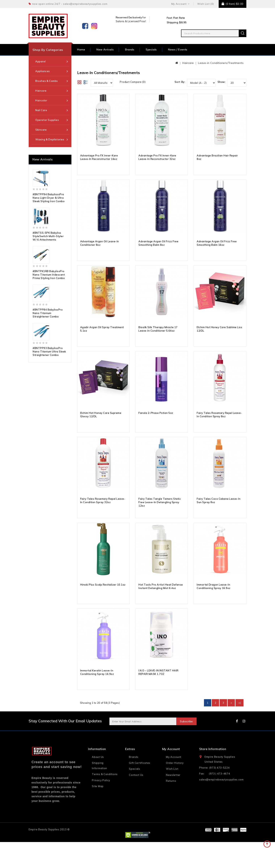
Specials (151, 49)
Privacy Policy (101, 789)
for (144, 17)
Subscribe (185, 730)
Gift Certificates (139, 771)
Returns (171, 789)
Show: (221, 81)
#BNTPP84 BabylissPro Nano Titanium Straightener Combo (48, 313)
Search (242, 33)
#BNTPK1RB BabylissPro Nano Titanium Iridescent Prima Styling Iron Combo (49, 275)
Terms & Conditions (105, 783)
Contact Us (136, 783)
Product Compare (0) (133, 81)
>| (239, 711)
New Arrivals (105, 49)
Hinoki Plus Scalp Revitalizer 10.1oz (103, 592)
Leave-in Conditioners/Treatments (220, 63)
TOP (267, 844)
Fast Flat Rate (176, 18)
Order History (175, 771)
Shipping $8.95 (177, 22)
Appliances (42, 71)
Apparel (40, 61)
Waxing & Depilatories (49, 139)
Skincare (41, 129)
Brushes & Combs (46, 80)
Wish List (172, 777)
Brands (129, 49)
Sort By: (180, 81)
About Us (98, 765)
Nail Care (41, 110)
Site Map (98, 794)
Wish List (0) (205, 3)
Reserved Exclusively (129, 17)
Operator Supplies (47, 119)
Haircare (41, 90)
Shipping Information (99, 774)
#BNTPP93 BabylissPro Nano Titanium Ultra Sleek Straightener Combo (49, 351)
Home (81, 49)
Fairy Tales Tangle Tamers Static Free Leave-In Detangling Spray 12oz (159, 509)
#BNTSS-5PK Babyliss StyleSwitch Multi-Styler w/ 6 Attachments (48, 236)
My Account (173, 765)
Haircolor (41, 100)
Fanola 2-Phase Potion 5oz (155, 418)
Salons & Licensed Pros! (131, 21)
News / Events (177, 49)
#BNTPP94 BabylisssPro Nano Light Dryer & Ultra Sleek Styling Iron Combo (49, 198)
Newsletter (173, 783)
